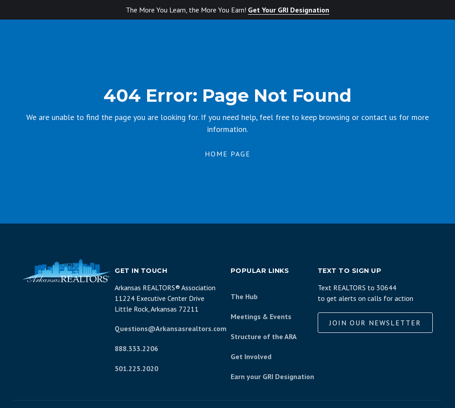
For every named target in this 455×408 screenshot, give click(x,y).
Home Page (228, 153)
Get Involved (251, 356)
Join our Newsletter (375, 322)
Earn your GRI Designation (272, 376)
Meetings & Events (261, 316)
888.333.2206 (136, 348)
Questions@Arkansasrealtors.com (171, 328)
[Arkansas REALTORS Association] (66, 270)
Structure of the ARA (264, 336)
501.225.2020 (136, 368)
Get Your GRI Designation (288, 9)
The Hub (244, 296)
